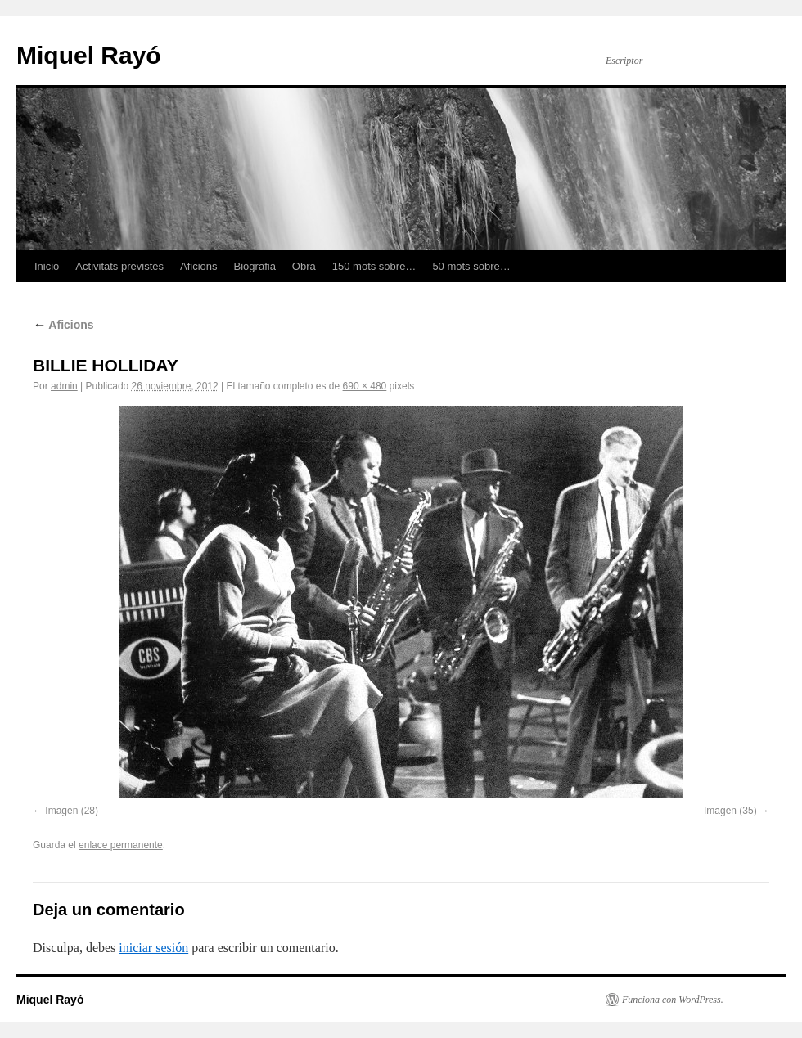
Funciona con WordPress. (672, 999)
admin (64, 386)
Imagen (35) (730, 810)
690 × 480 (365, 386)
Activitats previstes (119, 266)
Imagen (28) (71, 810)
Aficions (199, 266)
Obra (304, 266)
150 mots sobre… (374, 266)
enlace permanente (121, 845)
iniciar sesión (153, 948)
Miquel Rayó (88, 55)
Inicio (46, 266)
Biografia (255, 266)
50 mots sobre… (471, 266)
